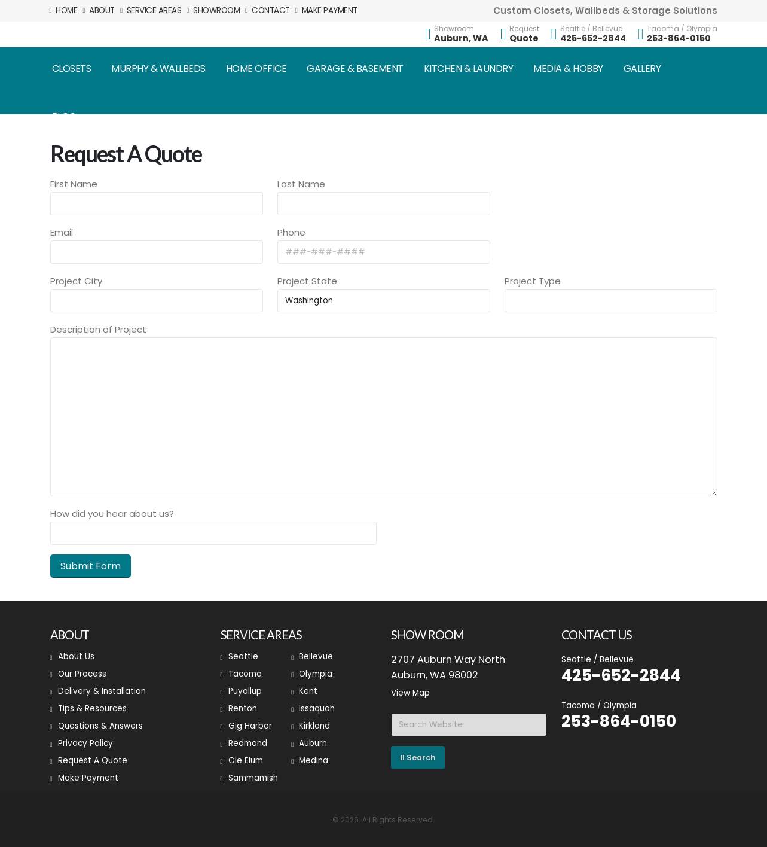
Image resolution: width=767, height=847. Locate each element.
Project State (307, 281)
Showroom (213, 10)
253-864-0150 (679, 38)
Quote (524, 38)
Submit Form (90, 566)
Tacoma (245, 674)
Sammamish (253, 778)
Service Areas (151, 10)
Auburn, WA (461, 38)
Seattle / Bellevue (591, 29)
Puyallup (245, 691)
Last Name (301, 184)
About (98, 10)
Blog (64, 116)
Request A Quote (92, 760)
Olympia (315, 674)
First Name (73, 184)
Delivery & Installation (102, 691)
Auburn (313, 743)
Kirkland (314, 726)
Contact (267, 10)
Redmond (247, 743)
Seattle (243, 656)
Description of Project (98, 329)
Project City (76, 281)
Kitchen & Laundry (469, 68)
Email (61, 232)
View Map (410, 693)
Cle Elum (245, 760)
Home (64, 10)
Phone (291, 232)
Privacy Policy (85, 743)
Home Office (256, 68)
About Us (76, 656)
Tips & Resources (92, 708)
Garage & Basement (355, 68)
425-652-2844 (593, 38)
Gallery (642, 68)
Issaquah (317, 708)
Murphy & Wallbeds (158, 68)
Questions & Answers (100, 726)
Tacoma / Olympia (682, 29)
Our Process (82, 674)
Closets (71, 68)
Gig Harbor (250, 726)
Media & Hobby (568, 68)
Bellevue (316, 656)
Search (417, 757)
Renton (242, 708)
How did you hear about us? (112, 513)
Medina (313, 760)
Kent (308, 691)
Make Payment (326, 10)
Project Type (533, 281)
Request (524, 29)
